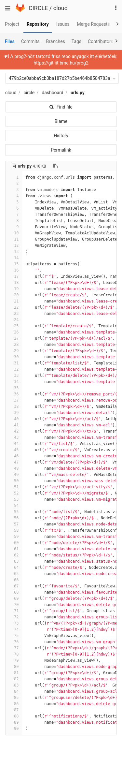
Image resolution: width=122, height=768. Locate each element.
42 (14, 431)
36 (14, 394)
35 (14, 388)
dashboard (52, 92)
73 (14, 623)
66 (14, 580)
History (61, 135)
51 (14, 487)
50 (14, 481)
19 (14, 289)
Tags (76, 41)
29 (14, 350)
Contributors (100, 41)
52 (14, 493)
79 (14, 660)
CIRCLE (38, 8)
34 (14, 381)
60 (14, 542)
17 (14, 276)
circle (29, 92)
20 (14, 295)
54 (14, 505)
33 (14, 375)
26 (14, 332)
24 (14, 320)
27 (14, 338)
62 (14, 555)
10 (14, 233)
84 (14, 691)
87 (14, 710)
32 (14, 369)
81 (14, 673)
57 (14, 524)
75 (14, 635)
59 (14, 536)
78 (14, 654)
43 (14, 437)
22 (14, 307)
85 (14, 697)
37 (14, 400)
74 (14, 629)
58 (14, 530)
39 (14, 412)
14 (14, 258)
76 (14, 642)
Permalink (61, 150)
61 (14, 549)
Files (10, 41)
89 (14, 722)
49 (14, 474)
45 (14, 450)
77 (14, 648)
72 (14, 617)
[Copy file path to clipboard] (55, 166)
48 (14, 468)
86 (14, 704)
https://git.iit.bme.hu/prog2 (61, 63)
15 (14, 264)
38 (14, 406)
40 (14, 419)
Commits (30, 41)
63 (14, 561)
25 (14, 326)
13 (14, 251)
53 (14, 499)
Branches (55, 41)
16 (14, 270)
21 (14, 301)
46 (14, 456)
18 (14, 282)
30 (14, 357)
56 (14, 518)
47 (14, 462)
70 (14, 604)
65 (14, 573)
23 (14, 313)
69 (14, 598)
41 (14, 425)
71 (14, 611)
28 (14, 344)
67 (14, 586)
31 (14, 363)
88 (14, 716)
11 (14, 239)
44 (14, 443)
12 (14, 245)
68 (14, 592)
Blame (61, 121)
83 (14, 685)
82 (14, 679)
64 (14, 567)
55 (14, 512)
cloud (60, 8)
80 (14, 666)
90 (14, 728)
